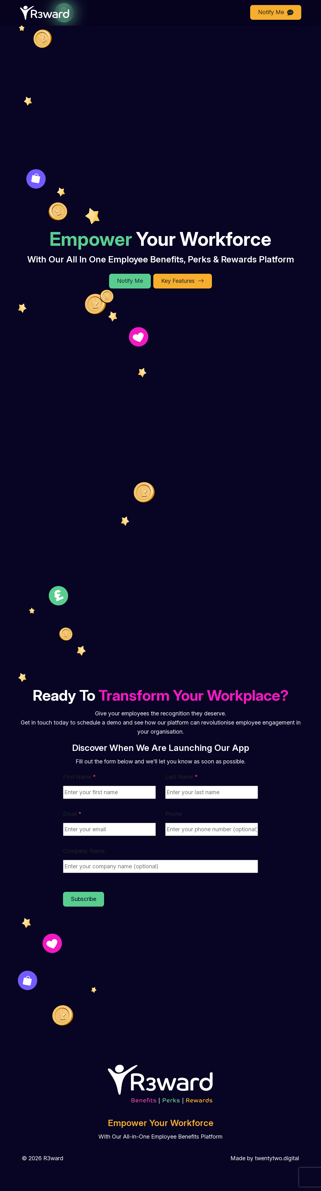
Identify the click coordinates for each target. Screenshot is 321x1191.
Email (72, 814)
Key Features (182, 281)
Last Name (181, 776)
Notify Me (275, 12)
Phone (173, 814)
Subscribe (83, 899)
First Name (79, 776)
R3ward (53, 1158)
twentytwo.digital (277, 1158)
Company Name (84, 851)
